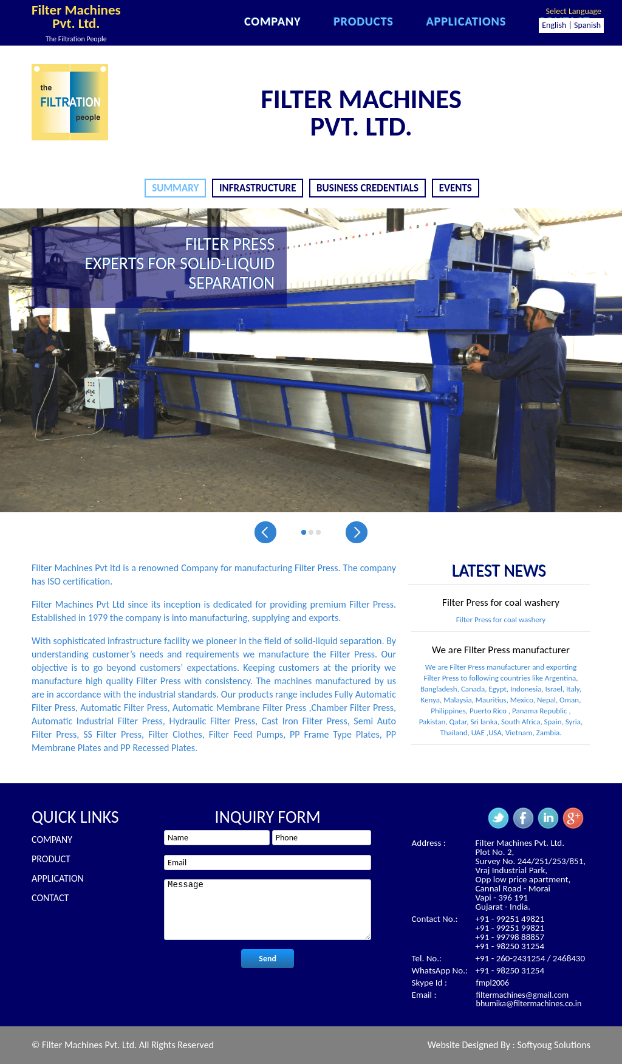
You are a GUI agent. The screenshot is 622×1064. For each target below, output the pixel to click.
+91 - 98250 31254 (510, 946)
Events (455, 188)
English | (557, 25)
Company (52, 839)
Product (51, 859)
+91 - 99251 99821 (510, 927)
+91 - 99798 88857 (510, 937)
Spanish (587, 25)
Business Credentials (367, 188)
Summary (175, 188)
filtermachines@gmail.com (522, 995)
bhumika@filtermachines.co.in (529, 1003)
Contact (50, 898)
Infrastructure (257, 188)
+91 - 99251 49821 (510, 918)
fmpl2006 (492, 983)
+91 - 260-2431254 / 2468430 (530, 958)
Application (58, 878)
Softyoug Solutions (553, 1045)
